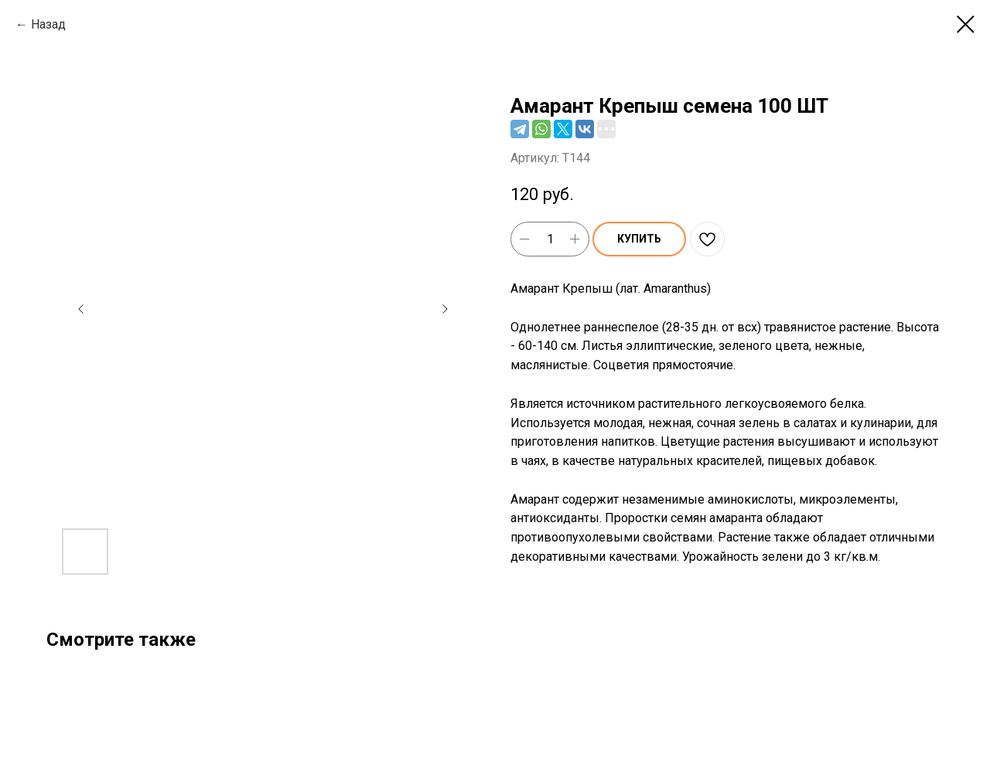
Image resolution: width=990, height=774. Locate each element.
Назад (48, 24)
